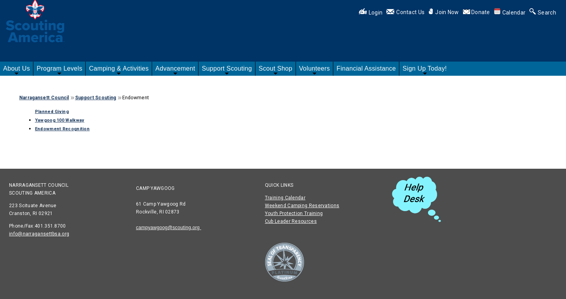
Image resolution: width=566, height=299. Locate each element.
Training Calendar (285, 198)
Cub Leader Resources (291, 221)
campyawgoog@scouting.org (168, 227)
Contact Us (405, 12)
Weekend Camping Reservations (302, 205)
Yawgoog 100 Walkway (60, 120)
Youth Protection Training (294, 213)
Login (371, 12)
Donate (480, 12)
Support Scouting (95, 97)
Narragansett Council (44, 97)
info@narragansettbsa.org (39, 234)
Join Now (443, 12)
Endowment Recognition (62, 128)
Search (542, 12)
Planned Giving (52, 111)
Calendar (510, 12)
